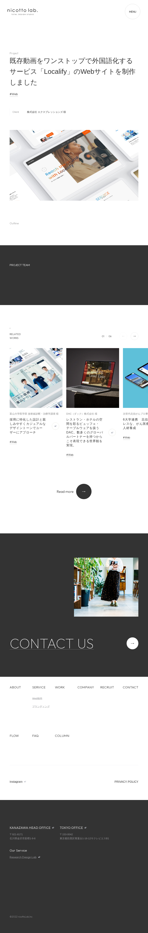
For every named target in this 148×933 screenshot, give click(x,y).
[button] (134, 336)
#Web (14, 94)
